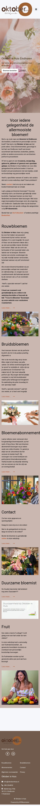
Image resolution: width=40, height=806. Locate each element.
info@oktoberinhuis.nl (10, 782)
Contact (22, 71)
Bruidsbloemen (25, 763)
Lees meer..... (8, 308)
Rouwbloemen (6, 763)
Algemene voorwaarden (10, 772)
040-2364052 (7, 785)
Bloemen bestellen (10, 71)
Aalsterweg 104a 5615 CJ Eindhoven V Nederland (8, 791)
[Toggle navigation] (36, 9)
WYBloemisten (24, 802)
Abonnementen (7, 767)
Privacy (22, 772)
